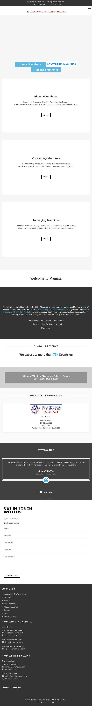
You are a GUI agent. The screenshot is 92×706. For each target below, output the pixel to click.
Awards (36, 324)
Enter (46, 115)
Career (6, 610)
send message (12, 576)
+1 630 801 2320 (12, 669)
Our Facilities (47, 324)
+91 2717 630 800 (39, 4)
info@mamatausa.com (15, 667)
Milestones (8, 597)
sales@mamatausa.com (55, 2)
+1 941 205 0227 (55, 4)
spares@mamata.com (15, 649)
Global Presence (10, 607)
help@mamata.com (14, 642)
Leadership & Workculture (40, 320)
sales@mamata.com (36, 2)
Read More (46, 492)
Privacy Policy (9, 616)
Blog (5, 613)
